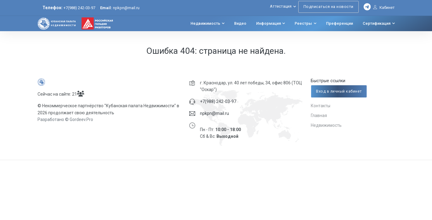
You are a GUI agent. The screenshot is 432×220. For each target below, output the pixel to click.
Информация (268, 23)
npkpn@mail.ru (120, 8)
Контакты (320, 105)
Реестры (303, 23)
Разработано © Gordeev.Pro (65, 119)
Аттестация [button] (281, 6)
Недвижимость (205, 23)
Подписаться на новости (328, 6)
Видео (240, 23)
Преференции (339, 23)
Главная (319, 115)
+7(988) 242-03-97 (79, 8)
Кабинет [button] (384, 7)
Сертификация (376, 23)
